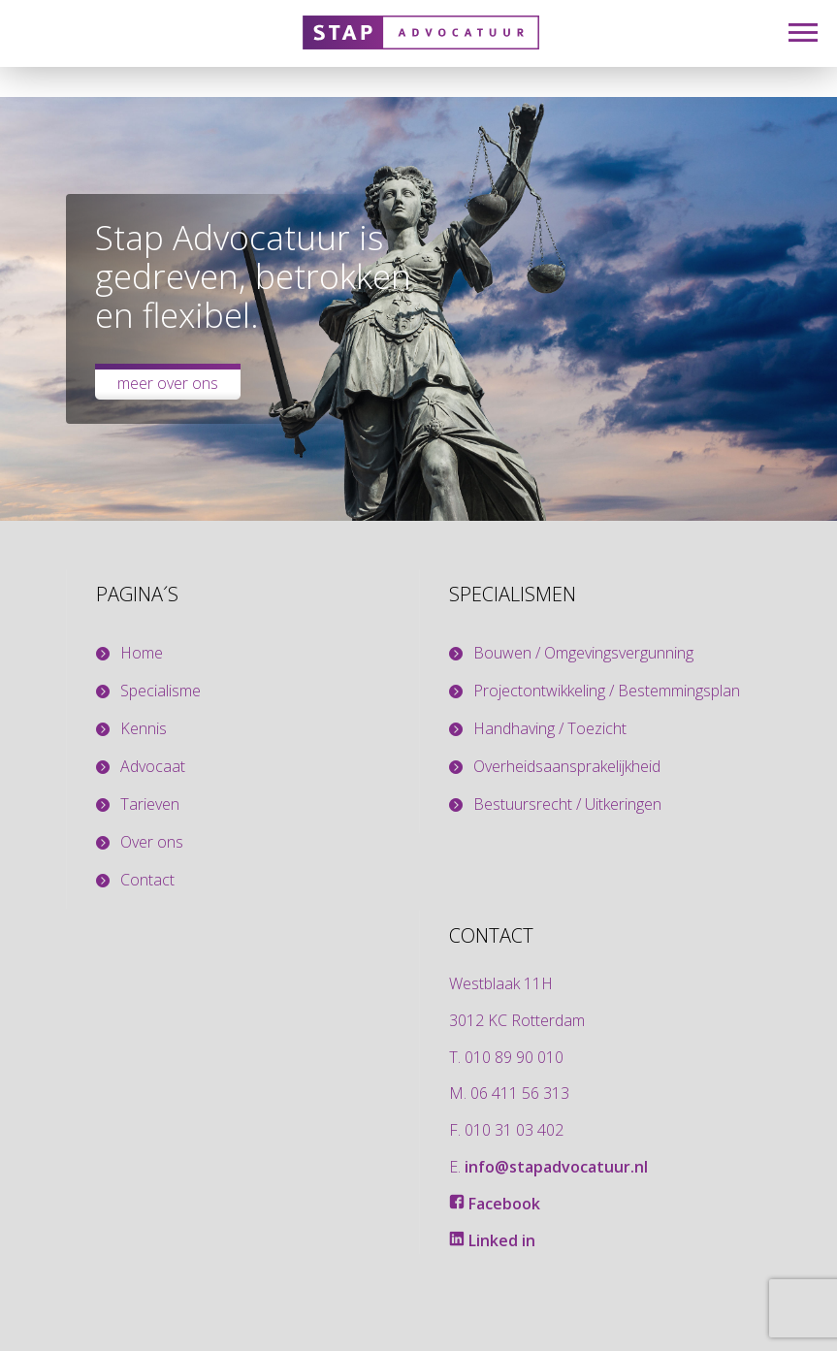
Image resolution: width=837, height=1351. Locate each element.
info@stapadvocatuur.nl (556, 1166)
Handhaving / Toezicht (550, 729)
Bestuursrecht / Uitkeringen (567, 804)
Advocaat (152, 766)
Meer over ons (167, 383)
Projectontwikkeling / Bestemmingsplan (606, 691)
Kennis (143, 729)
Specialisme (160, 691)
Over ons (151, 842)
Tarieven (149, 804)
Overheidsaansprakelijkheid (566, 766)
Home (141, 653)
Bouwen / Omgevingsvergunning (583, 653)
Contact (147, 880)
